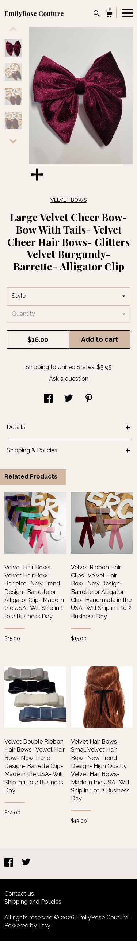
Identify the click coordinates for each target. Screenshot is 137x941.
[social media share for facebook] (48, 399)
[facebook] (9, 863)
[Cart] (109, 14)
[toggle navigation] (127, 12)
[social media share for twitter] (68, 399)
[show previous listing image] (13, 29)
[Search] (96, 14)
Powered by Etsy (27, 925)
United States (76, 367)
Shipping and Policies (32, 901)
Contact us (19, 893)
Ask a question (68, 378)
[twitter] (26, 863)
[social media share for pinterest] (88, 399)
